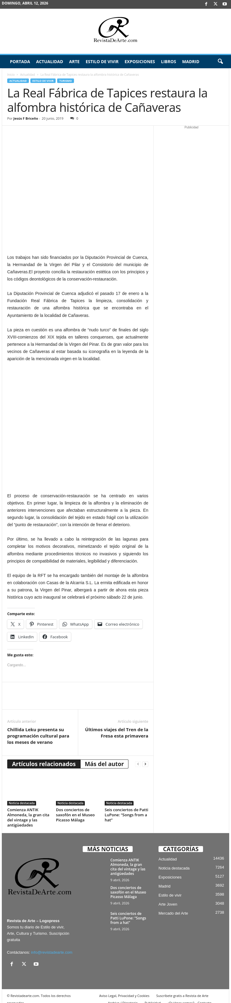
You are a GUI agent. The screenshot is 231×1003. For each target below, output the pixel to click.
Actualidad (49, 61)
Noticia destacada (22, 796)
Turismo (65, 81)
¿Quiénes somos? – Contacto (189, 996)
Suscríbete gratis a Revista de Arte (182, 989)
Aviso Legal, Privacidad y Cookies (124, 989)
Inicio (11, 74)
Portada (20, 61)
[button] (220, 61)
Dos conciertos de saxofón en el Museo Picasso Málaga (75, 808)
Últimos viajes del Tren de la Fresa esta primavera (116, 726)
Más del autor (104, 757)
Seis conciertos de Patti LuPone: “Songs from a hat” (126, 808)
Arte (74, 61)
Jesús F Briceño (26, 118)
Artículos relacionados (44, 757)
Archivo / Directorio (123, 996)
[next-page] (145, 757)
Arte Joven (168, 897)
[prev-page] (138, 757)
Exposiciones (140, 61)
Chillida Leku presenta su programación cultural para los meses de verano (38, 729)
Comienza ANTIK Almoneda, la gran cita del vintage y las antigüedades (28, 810)
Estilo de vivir (102, 61)
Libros (168, 61)
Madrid (190, 61)
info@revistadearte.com (51, 945)
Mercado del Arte (173, 906)
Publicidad (153, 996)
